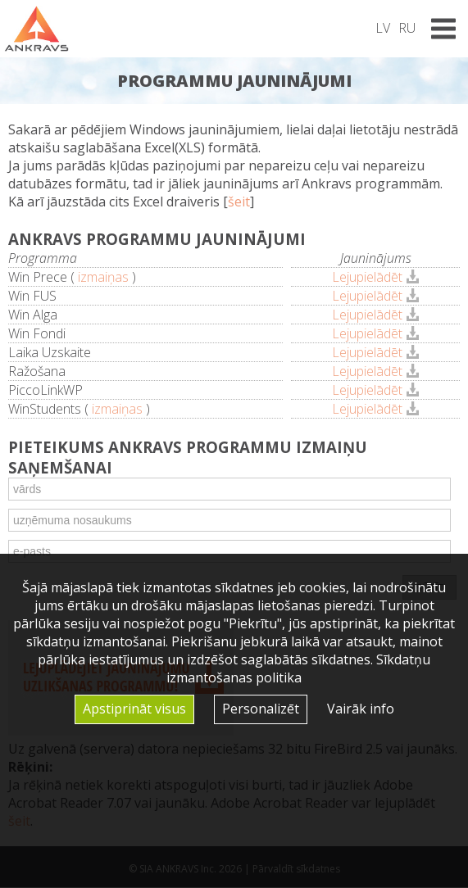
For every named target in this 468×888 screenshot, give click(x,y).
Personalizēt (260, 709)
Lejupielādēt (367, 277)
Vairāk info (360, 709)
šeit (239, 202)
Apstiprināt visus (134, 709)
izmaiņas (103, 277)
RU (407, 28)
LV (382, 28)
